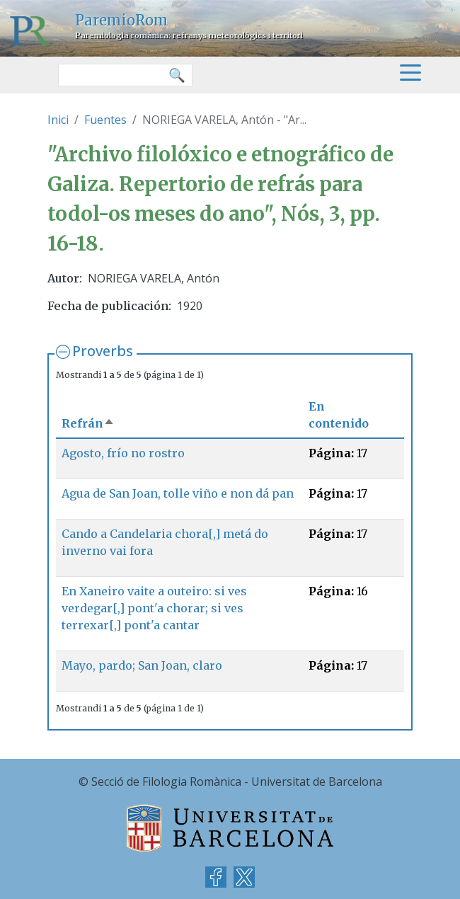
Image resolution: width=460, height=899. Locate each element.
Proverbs (102, 350)
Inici (58, 119)
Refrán (88, 423)
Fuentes (105, 119)
